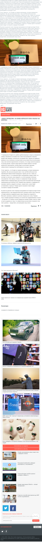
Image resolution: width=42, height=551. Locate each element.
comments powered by (10, 310)
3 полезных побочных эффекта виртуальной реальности (16, 243)
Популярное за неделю (21, 446)
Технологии (7, 206)
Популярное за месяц (21, 449)
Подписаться (36, 520)
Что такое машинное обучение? (9, 270)
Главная (20, 120)
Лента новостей (13, 120)
